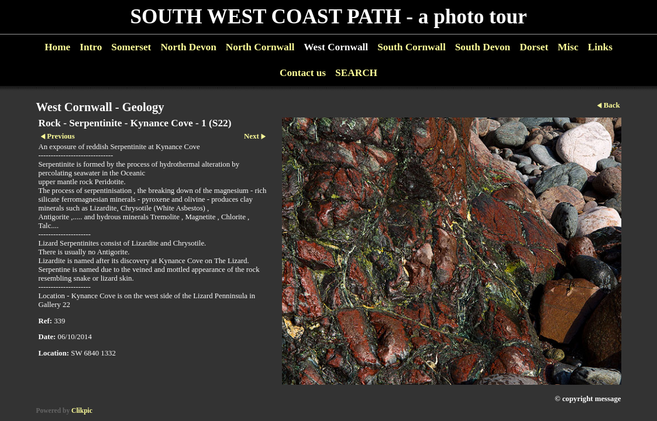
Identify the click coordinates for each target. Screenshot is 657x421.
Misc (568, 47)
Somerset (131, 47)
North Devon (188, 47)
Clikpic (81, 410)
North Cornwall (260, 47)
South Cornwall (411, 47)
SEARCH (356, 72)
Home (57, 47)
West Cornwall (336, 47)
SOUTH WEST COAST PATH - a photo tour (328, 16)
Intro (91, 47)
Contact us (303, 72)
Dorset (534, 47)
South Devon (483, 47)
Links (600, 47)
